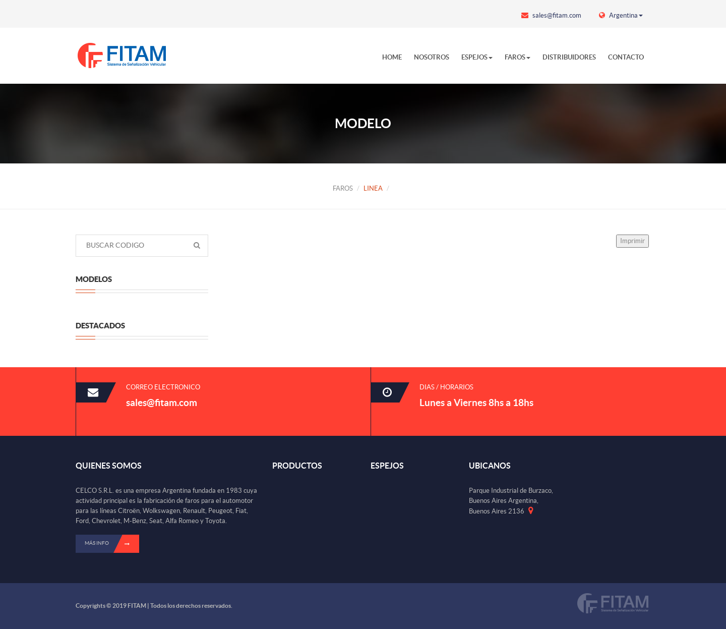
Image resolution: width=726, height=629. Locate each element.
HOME (392, 57)
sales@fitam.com (551, 15)
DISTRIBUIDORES (569, 57)
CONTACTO (626, 57)
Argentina (621, 15)
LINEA (373, 188)
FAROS (517, 57)
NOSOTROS (431, 57)
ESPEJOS (477, 57)
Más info (112, 544)
